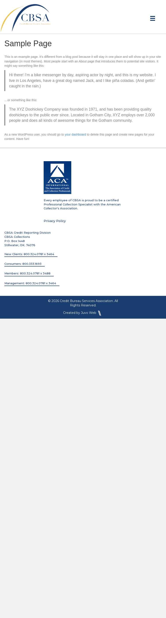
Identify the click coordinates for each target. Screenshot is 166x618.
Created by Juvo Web (83, 313)
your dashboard (75, 134)
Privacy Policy (55, 221)
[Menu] (152, 18)
